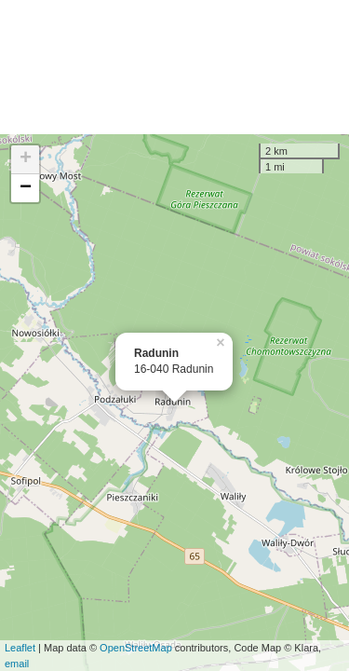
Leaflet (20, 647)
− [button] (26, 188)
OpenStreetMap (136, 647)
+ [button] (26, 159)
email (17, 663)
